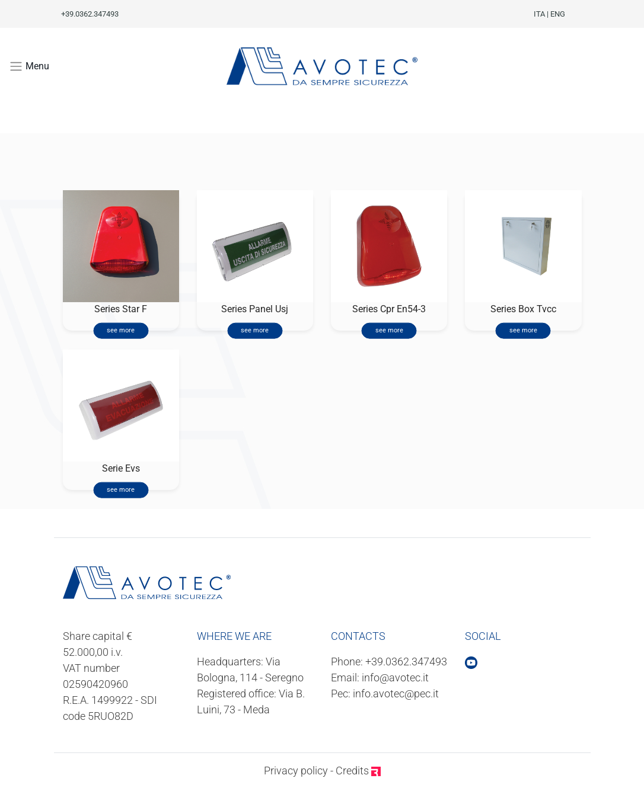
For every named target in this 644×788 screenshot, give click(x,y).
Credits (358, 770)
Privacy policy (296, 770)
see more (121, 330)
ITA (539, 13)
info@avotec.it (395, 677)
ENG (557, 13)
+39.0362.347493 (406, 661)
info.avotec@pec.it (396, 693)
